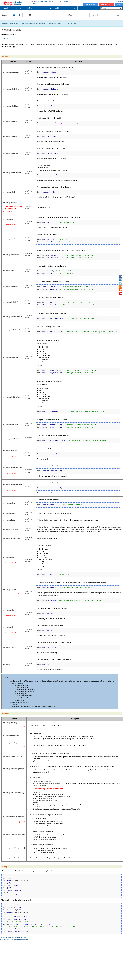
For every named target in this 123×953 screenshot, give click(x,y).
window (5, 38)
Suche (118, 15)
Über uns (71, 8)
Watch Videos (90, 4)
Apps (18, 8)
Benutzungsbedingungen (21, 939)
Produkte (7, 8)
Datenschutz (10, 939)
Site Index (2, 939)
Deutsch (5, 15)
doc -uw (80, 858)
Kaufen (118, 4)
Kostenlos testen (106, 4)
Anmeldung (119, 1)
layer (28, 44)
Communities (56, 8)
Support (41, 8)
